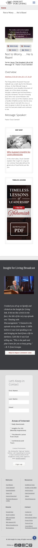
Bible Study (12, 46)
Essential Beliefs (10, 490)
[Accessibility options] (34, 538)
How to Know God (11, 496)
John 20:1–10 (22, 77)
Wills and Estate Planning (10, 518)
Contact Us (28, 512)
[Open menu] (33, 2)
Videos (27, 496)
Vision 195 (9, 493)
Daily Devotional (29, 493)
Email (19, 409)
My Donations (10, 528)
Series (12, 50)
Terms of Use (29, 523)
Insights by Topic (30, 485)
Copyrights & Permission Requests (31, 527)
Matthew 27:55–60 (11, 77)
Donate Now (9, 512)
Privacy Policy (29, 520)
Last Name (19, 401)
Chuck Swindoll (10, 488)
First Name (19, 393)
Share (25, 50)
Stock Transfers (10, 515)
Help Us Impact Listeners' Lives (20, 353)
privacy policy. (21, 458)
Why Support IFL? (11, 522)
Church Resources (30, 499)
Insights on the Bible (31, 488)
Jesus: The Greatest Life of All (21, 62)
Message (25, 46)
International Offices (31, 517)
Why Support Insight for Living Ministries (18, 153)
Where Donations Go (12, 525)
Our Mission (9, 485)
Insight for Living (16, 2)
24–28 (29, 77)
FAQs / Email (28, 515)
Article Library (29, 490)
